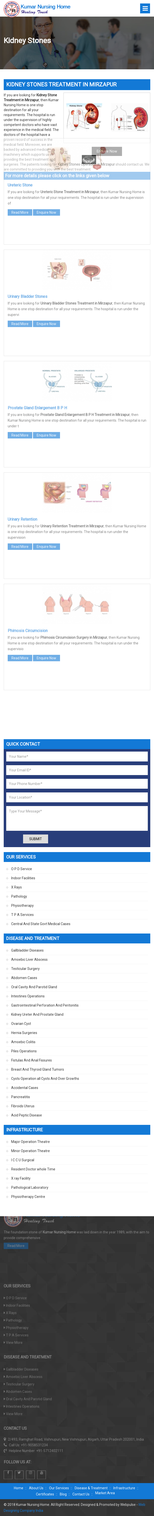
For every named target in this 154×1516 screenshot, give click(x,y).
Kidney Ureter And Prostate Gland (37, 1014)
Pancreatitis (20, 1097)
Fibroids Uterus (22, 1106)
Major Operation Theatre (30, 1142)
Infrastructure (124, 1488)
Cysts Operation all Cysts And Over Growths (45, 1079)
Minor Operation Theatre (30, 1151)
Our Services (59, 1488)
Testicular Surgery (25, 969)
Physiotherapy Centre (28, 1197)
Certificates (45, 1494)
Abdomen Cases (24, 978)
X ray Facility (21, 1178)
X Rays (16, 887)
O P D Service (21, 869)
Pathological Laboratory (29, 1187)
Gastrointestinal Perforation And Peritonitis (45, 1005)
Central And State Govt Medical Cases (40, 924)
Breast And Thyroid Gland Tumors (37, 1069)
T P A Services (22, 915)
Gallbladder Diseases (27, 950)
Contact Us (81, 1494)
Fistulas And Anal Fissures (31, 1060)
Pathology (19, 896)
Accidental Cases (24, 1088)
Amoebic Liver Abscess (29, 959)
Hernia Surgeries (24, 1033)
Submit (35, 839)
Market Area (105, 1493)
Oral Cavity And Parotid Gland (34, 987)
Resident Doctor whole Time (33, 1169)
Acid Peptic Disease (26, 1115)
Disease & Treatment (91, 1488)
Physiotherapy (22, 906)
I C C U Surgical (22, 1160)
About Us (36, 1488)
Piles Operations (24, 1051)
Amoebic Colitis (23, 1042)
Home (18, 1488)
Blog (63, 1494)
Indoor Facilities (23, 878)
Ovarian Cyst (21, 1024)
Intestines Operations (28, 996)
